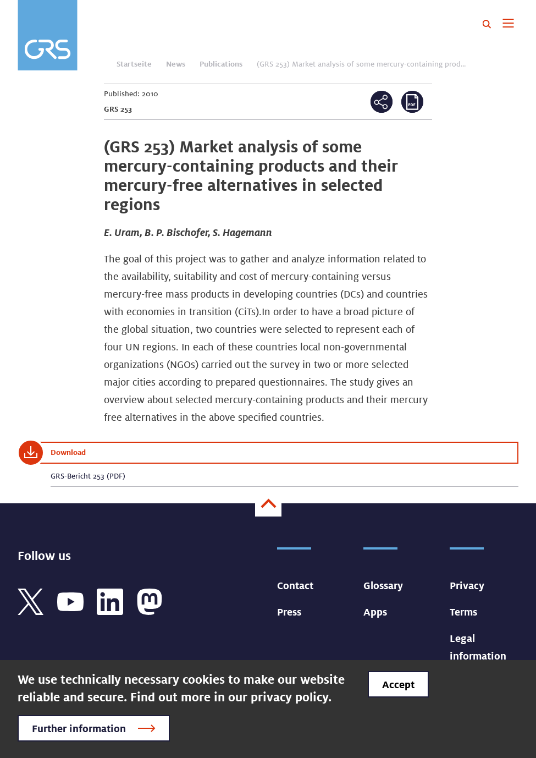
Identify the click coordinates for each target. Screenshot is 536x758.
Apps (375, 611)
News (175, 64)
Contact (295, 585)
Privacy (467, 585)
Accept (398, 684)
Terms (463, 611)
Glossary (383, 585)
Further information (79, 728)
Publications (221, 64)
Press (289, 611)
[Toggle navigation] (508, 24)
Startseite (134, 64)
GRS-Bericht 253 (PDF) (88, 476)
